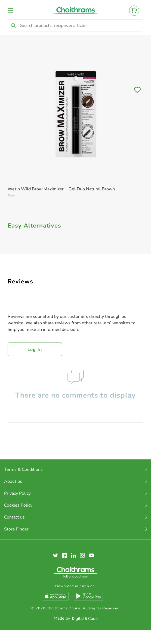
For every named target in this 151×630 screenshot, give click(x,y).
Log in (34, 350)
